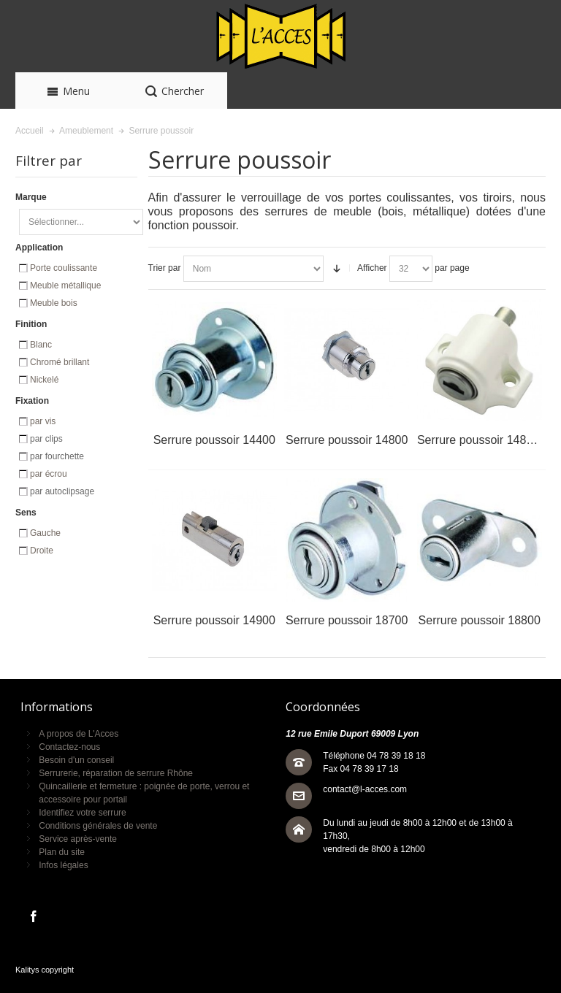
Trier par (164, 268)
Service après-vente (78, 839)
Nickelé (44, 380)
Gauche (45, 533)
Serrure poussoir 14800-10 (486, 440)
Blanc (41, 345)
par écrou (48, 474)
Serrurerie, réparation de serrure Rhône (116, 773)
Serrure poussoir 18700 (347, 620)
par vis (43, 421)
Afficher (371, 268)
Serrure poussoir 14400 (214, 440)
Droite (41, 550)
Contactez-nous (69, 747)
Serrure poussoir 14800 (347, 440)
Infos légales (63, 865)
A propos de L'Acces (78, 734)
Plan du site (62, 852)
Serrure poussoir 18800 (480, 620)
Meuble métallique (65, 285)
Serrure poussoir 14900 (214, 620)
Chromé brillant (59, 362)
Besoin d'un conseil (76, 760)
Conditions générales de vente (98, 826)
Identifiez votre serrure (82, 813)
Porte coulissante (63, 268)
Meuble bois (53, 303)
